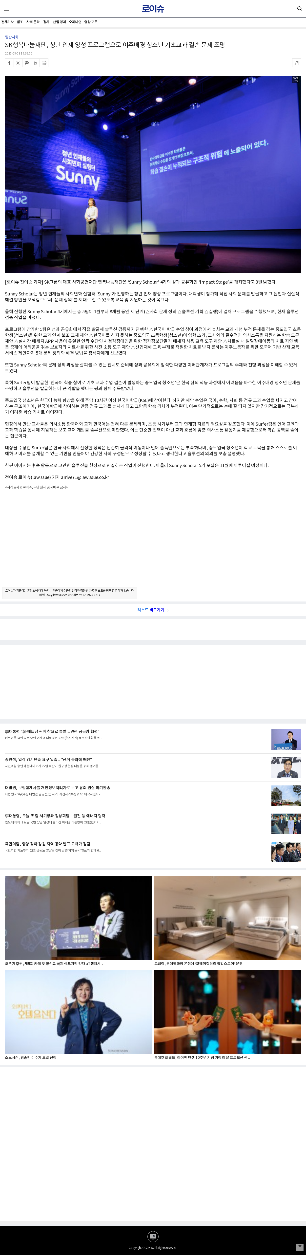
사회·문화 (33, 22)
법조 (20, 22)
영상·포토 (90, 22)
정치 (46, 22)
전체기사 (7, 22)
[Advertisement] (153, 542)
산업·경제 (59, 22)
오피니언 (75, 22)
